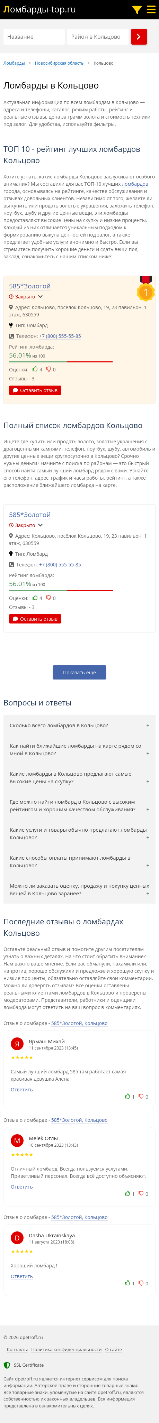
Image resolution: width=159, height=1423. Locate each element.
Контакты (17, 1349)
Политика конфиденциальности (66, 1349)
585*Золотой (30, 285)
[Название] (34, 37)
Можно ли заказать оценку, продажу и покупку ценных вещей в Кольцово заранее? (79, 889)
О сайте (113, 1349)
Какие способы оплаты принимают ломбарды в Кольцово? (70, 861)
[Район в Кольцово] (98, 37)
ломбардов (135, 184)
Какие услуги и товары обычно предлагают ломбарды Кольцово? (78, 833)
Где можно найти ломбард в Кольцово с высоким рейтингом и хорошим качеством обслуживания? (72, 805)
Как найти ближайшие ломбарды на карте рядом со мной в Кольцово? (75, 749)
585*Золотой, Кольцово (79, 1023)
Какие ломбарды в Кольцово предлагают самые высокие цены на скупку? (70, 777)
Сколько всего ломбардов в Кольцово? (59, 725)
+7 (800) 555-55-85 (60, 336)
